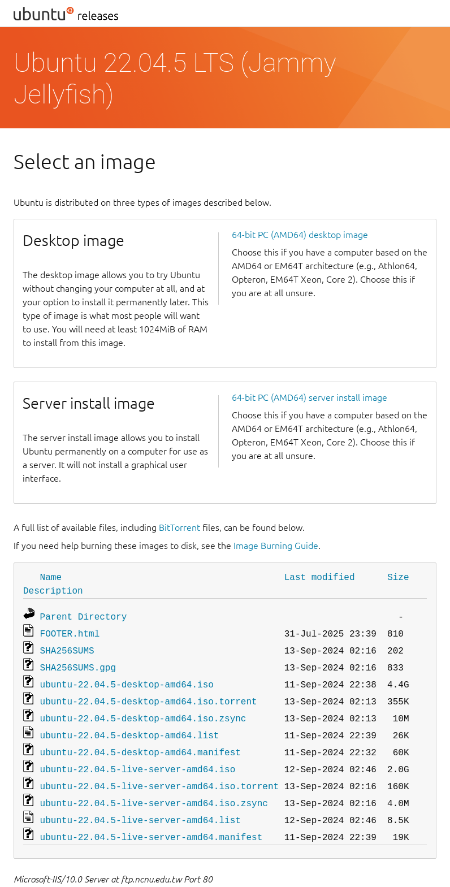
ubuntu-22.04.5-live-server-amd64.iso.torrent (159, 773)
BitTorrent (179, 527)
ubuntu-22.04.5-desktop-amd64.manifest (140, 741)
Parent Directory (83, 615)
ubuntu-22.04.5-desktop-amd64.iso (127, 678)
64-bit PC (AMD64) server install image (309, 397)
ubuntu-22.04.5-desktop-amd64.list (129, 726)
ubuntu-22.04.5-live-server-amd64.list (140, 805)
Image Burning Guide (275, 545)
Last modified (319, 576)
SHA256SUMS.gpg (78, 662)
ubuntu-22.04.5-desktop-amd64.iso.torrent (148, 694)
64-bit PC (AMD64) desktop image (300, 235)
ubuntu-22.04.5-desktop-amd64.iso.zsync (143, 710)
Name (51, 576)
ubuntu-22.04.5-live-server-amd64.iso (138, 757)
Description (53, 590)
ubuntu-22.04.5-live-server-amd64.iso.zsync (154, 789)
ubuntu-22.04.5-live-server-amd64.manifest (151, 821)
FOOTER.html (70, 631)
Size (398, 576)
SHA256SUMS (67, 647)
